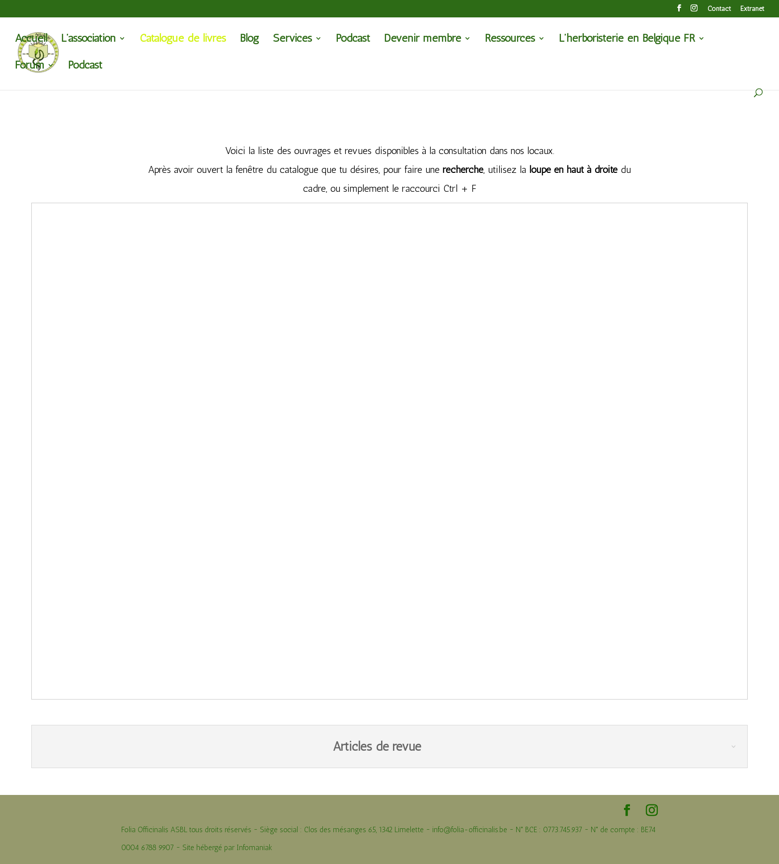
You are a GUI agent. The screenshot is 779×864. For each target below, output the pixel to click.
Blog (249, 40)
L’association (88, 40)
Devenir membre (422, 40)
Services (292, 40)
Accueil (31, 40)
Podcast (353, 40)
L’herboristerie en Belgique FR (627, 40)
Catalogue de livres (183, 40)
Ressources (510, 40)
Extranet (752, 9)
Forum (29, 67)
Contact (719, 9)
